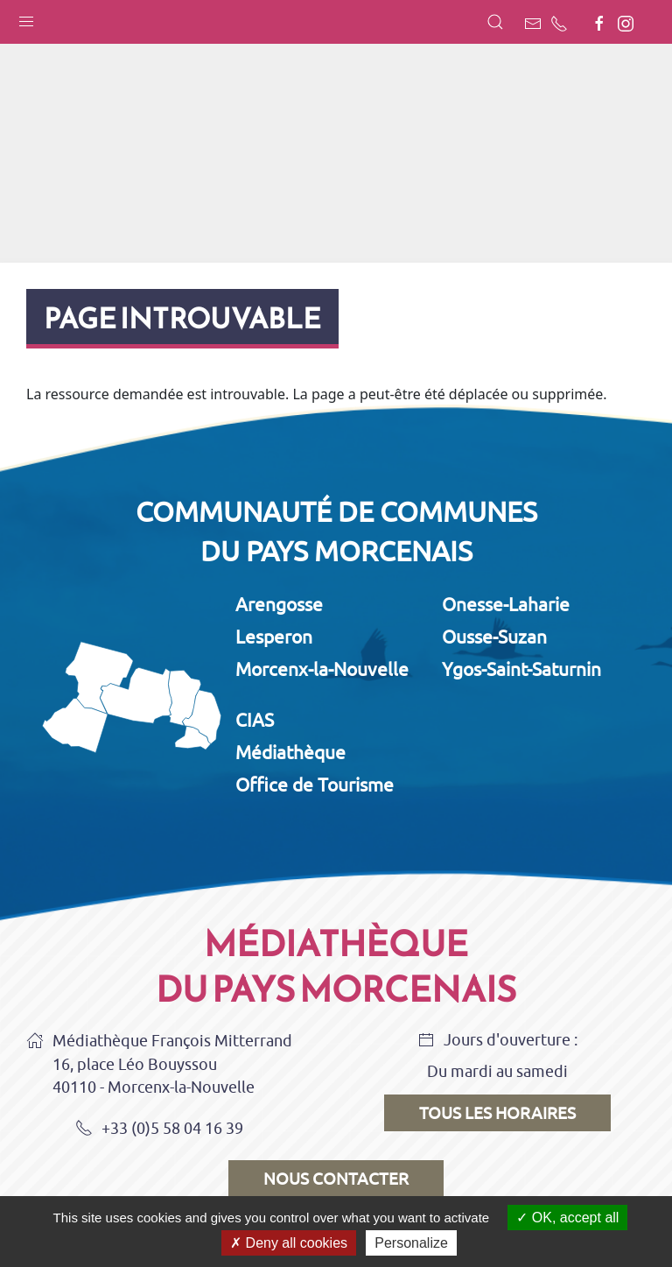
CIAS (254, 719)
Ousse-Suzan (494, 636)
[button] (26, 17)
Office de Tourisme (314, 784)
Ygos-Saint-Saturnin (521, 668)
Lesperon (273, 636)
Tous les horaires (497, 1113)
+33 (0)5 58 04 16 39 (159, 1129)
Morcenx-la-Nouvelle (322, 668)
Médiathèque (290, 752)
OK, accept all (567, 1217)
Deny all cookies (288, 1242)
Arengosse (279, 604)
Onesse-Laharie (506, 604)
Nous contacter (336, 1178)
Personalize (411, 1242)
